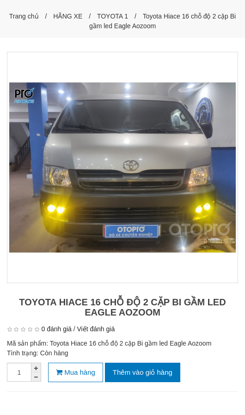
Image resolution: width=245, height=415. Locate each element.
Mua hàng (75, 372)
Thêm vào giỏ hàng (142, 372)
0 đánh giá (56, 329)
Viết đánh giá (96, 329)
